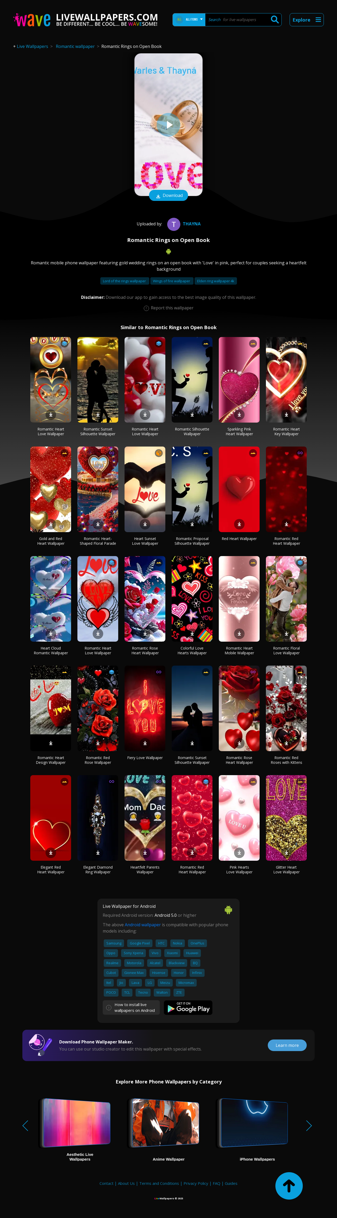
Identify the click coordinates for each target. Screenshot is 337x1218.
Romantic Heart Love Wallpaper (50, 431)
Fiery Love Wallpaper (145, 757)
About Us (126, 1183)
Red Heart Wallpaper (239, 538)
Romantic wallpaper (75, 46)
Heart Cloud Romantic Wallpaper (51, 650)
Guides (231, 1183)
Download (168, 195)
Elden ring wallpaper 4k (215, 281)
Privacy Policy (196, 1183)
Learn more (287, 1045)
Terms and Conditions (159, 1183)
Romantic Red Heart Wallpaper (286, 541)
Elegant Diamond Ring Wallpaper (98, 869)
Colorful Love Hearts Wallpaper (192, 650)
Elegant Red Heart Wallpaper (51, 869)
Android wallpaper (143, 925)
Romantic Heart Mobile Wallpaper (239, 650)
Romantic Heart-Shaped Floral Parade (98, 541)
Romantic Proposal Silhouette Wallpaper (192, 541)
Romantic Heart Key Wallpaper (286, 431)
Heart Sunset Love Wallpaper (145, 541)
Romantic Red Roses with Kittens (286, 760)
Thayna (183, 224)
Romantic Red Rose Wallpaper (98, 760)
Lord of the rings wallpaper (125, 281)
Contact (106, 1183)
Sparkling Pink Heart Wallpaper (239, 431)
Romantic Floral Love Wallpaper (286, 650)
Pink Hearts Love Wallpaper (239, 869)
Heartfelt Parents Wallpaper (145, 869)
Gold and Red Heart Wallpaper (51, 541)
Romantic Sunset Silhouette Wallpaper (97, 431)
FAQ (216, 1183)
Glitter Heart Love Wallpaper (286, 869)
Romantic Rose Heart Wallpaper (145, 650)
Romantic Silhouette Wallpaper (192, 431)
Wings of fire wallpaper (172, 281)
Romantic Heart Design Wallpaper (51, 760)
